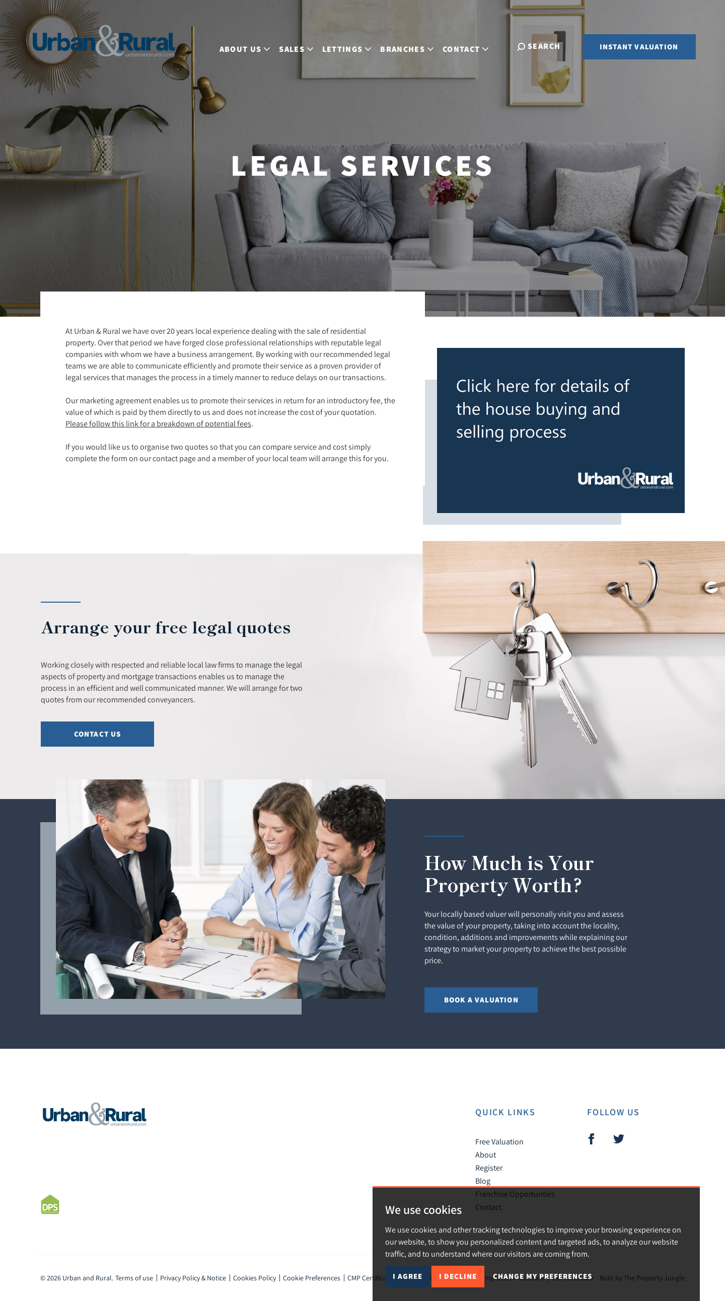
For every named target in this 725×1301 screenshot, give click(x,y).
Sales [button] (300, 45)
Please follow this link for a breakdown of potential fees (158, 423)
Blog (482, 1181)
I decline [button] (458, 1276)
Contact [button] (470, 45)
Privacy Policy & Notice (193, 1277)
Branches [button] (411, 45)
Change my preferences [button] (542, 1276)
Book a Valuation (481, 999)
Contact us (97, 734)
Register (488, 1168)
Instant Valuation (639, 46)
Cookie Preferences (311, 1277)
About (485, 1154)
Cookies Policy (254, 1277)
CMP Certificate (369, 1277)
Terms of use (134, 1277)
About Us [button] (249, 45)
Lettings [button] (351, 45)
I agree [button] (407, 1276)
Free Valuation (499, 1141)
